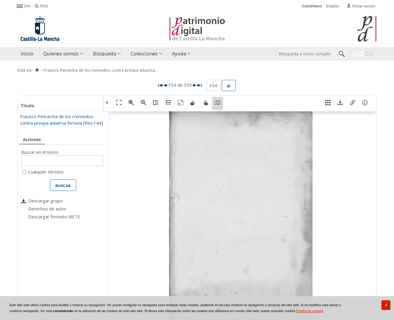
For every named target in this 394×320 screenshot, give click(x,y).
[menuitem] (29, 53)
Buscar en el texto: (40, 152)
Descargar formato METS (54, 217)
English (332, 6)
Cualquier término (46, 172)
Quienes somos (61, 53)
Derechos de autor (47, 209)
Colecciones (144, 53)
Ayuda (179, 53)
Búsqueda (104, 53)
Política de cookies (309, 311)
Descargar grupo (45, 201)
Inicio (27, 53)
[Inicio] (36, 70)
